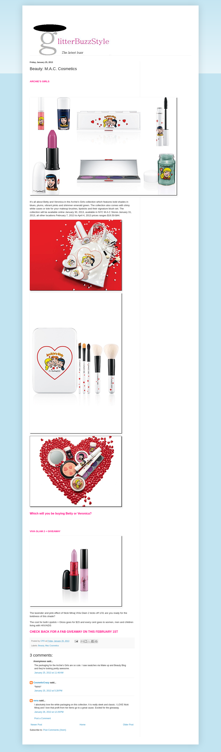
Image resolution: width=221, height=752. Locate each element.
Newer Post (36, 724)
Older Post (128, 724)
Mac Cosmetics (52, 645)
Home (83, 724)
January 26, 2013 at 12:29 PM (49, 712)
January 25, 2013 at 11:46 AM (48, 672)
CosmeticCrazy (41, 682)
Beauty (41, 645)
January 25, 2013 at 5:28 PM (48, 690)
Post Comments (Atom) (54, 730)
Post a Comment (42, 718)
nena (36, 700)
